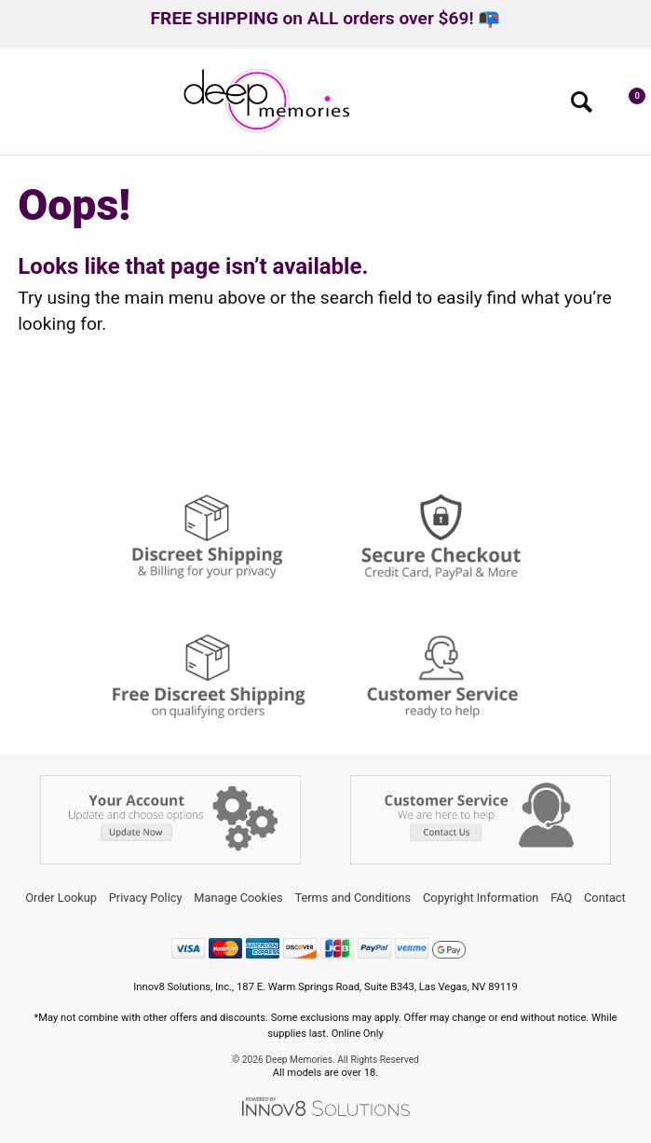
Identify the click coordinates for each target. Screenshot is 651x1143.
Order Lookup (61, 898)
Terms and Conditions (352, 898)
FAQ (561, 898)
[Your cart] (628, 106)
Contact (605, 898)
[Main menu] (21, 107)
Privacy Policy (146, 898)
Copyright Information (480, 898)
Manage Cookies (238, 898)
